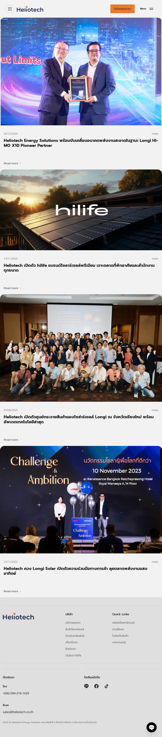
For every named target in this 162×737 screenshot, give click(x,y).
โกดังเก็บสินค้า (120, 636)
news (155, 134)
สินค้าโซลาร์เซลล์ (74, 629)
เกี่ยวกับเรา (71, 642)
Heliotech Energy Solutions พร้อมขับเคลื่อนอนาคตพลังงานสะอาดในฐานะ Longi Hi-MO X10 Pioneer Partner (81, 142)
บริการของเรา (72, 623)
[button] (12, 163)
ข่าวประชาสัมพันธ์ (74, 636)
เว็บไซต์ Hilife (73, 656)
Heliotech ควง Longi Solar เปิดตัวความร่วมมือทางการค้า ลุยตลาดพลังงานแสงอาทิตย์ (75, 570)
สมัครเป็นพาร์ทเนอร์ (123, 623)
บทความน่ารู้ (119, 642)
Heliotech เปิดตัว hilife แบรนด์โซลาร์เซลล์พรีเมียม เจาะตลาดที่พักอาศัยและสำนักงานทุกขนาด (79, 267)
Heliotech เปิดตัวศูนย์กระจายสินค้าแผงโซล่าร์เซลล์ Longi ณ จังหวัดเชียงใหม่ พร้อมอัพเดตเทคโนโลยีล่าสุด (79, 419)
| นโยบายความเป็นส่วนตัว (84, 722)
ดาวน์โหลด (118, 629)
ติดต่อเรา (70, 649)
